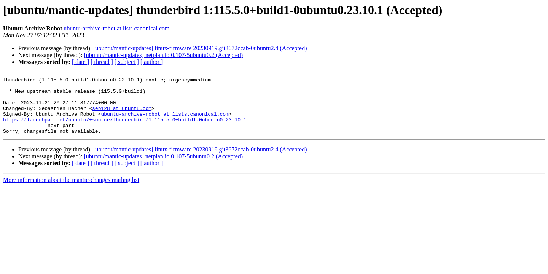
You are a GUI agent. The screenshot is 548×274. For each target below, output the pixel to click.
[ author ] (151, 62)
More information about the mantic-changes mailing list (71, 191)
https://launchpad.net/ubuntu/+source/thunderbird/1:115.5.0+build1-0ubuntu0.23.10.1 (125, 128)
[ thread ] (102, 62)
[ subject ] (127, 62)
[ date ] (80, 62)
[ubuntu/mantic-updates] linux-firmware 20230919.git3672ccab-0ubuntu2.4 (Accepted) (200, 48)
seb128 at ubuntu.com (121, 115)
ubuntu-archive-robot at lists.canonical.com (116, 28)
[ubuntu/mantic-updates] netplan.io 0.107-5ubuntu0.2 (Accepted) (163, 55)
